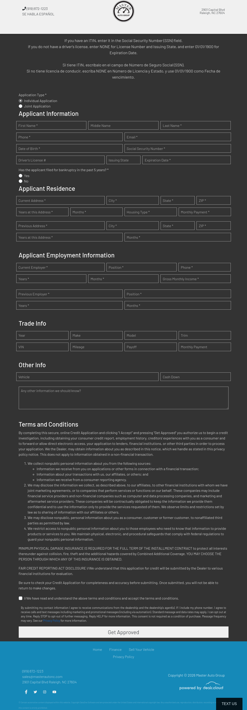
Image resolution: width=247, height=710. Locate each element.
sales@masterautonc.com (42, 676)
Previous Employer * (34, 294)
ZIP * (202, 200)
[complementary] (233, 696)
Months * (79, 212)
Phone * (24, 137)
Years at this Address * (35, 212)
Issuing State (119, 160)
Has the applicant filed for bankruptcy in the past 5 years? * (64, 170)
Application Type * (33, 95)
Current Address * (32, 200)
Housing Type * (138, 212)
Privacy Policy (51, 620)
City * (113, 200)
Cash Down (171, 377)
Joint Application (37, 106)
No (26, 181)
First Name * (28, 125)
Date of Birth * (29, 148)
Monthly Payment (194, 347)
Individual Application (40, 100)
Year (21, 335)
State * (168, 200)
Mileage (79, 347)
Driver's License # (32, 160)
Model (131, 335)
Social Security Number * (146, 148)
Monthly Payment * (195, 212)
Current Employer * (33, 267)
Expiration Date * (158, 160)
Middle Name (100, 125)
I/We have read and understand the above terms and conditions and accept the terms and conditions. (101, 598)
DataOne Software (88, 702)
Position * (116, 267)
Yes (27, 175)
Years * (23, 279)
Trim (184, 335)
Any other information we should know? (51, 390)
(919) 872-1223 (35, 8)
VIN (21, 347)
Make (77, 335)
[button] (89, 28)
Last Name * (172, 125)
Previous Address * (32, 226)
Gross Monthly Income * (181, 279)
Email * (132, 137)
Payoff (132, 347)
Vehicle (24, 377)
